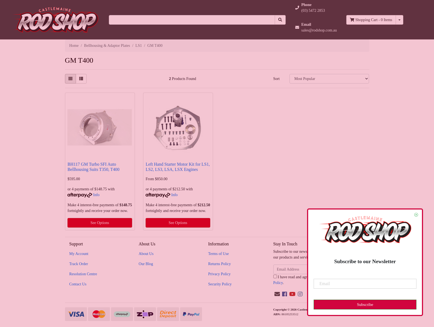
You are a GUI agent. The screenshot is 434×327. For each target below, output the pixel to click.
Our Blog (146, 264)
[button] (316, 7)
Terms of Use (218, 254)
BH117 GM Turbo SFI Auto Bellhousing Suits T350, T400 (93, 167)
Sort (276, 79)
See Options (99, 223)
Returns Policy (219, 264)
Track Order (78, 264)
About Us (146, 254)
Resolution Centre (83, 274)
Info (96, 195)
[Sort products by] (329, 79)
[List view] (81, 79)
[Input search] (192, 20)
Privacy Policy (219, 274)
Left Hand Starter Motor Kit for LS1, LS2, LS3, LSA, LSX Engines (178, 167)
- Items (371, 20)
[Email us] (277, 294)
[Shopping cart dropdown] (399, 20)
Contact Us (78, 284)
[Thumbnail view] (70, 79)
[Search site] (280, 20)
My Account (79, 254)
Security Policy (220, 284)
